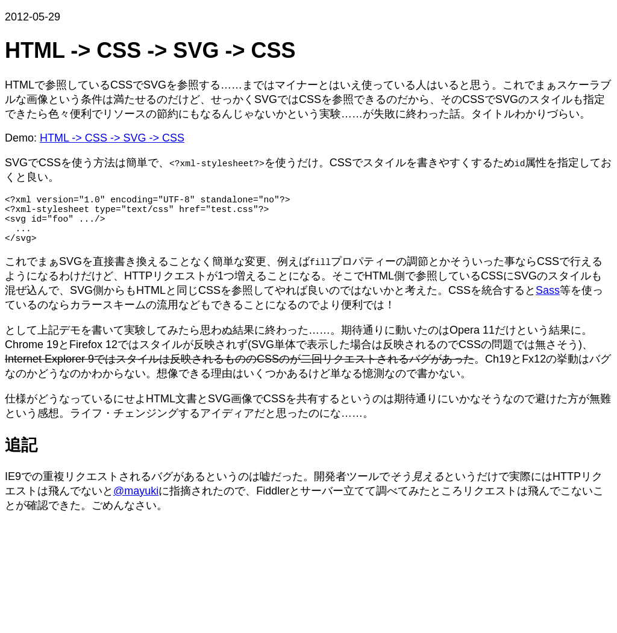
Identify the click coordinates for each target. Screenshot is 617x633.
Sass (548, 302)
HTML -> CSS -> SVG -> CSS (112, 138)
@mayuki (135, 503)
